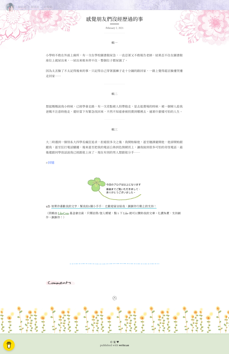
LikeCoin (63, 213)
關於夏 (22, 7)
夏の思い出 (10, 6)
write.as (124, 345)
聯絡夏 (35, 7)
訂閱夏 (48, 7)
